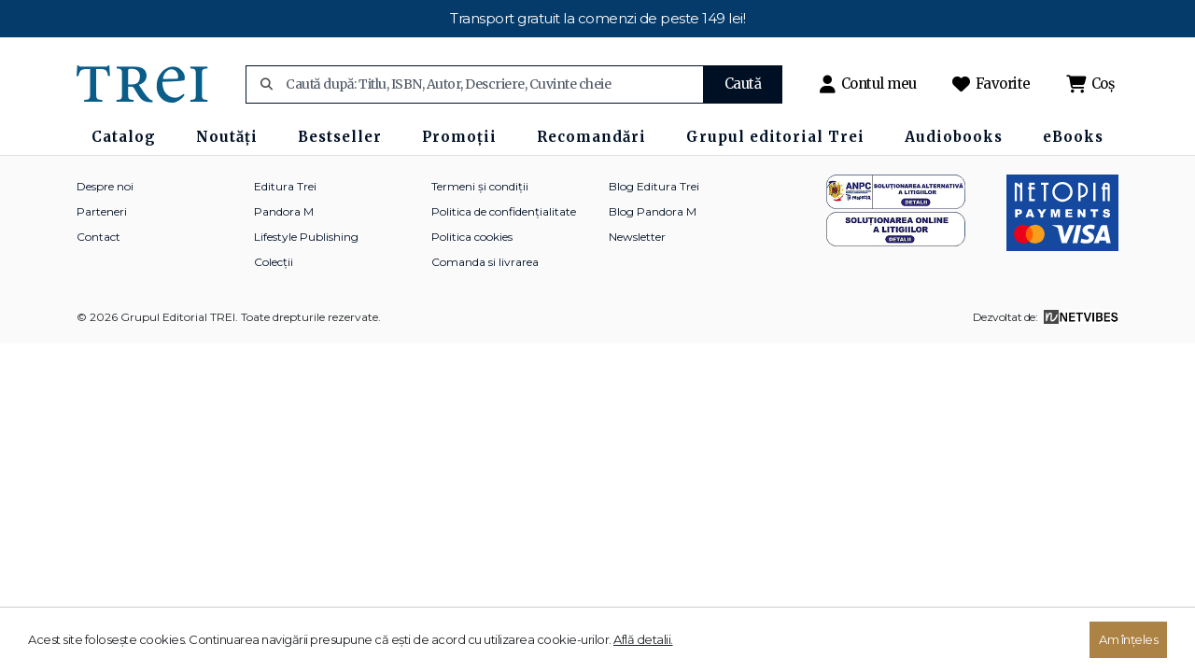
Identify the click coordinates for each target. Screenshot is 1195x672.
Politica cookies (472, 237)
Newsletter (637, 237)
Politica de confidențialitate (503, 211)
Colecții (273, 262)
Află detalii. (643, 639)
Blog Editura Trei (654, 186)
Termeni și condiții (479, 186)
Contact (98, 237)
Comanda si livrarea (485, 262)
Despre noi (105, 186)
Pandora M (284, 211)
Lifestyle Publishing (306, 237)
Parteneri (102, 211)
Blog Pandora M (652, 211)
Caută (743, 83)
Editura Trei (285, 186)
